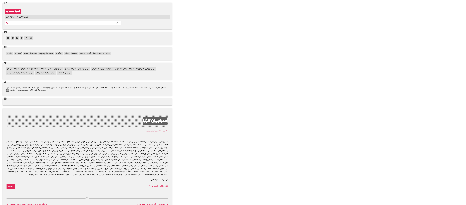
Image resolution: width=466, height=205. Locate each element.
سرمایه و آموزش (83, 68)
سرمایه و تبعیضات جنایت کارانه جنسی (20, 73)
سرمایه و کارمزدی (13, 68)
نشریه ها (33, 53)
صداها (67, 53)
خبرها (26, 53)
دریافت (11, 186)
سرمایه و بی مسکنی (55, 68)
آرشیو (89, 53)
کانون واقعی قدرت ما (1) (158, 186)
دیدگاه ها (59, 53)
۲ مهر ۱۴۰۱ (163, 131)
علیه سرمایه (13, 11)
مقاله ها (9, 53)
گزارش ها (18, 53)
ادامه (7, 90)
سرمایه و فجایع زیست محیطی (102, 68)
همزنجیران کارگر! (155, 121)
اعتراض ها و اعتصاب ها (101, 53)
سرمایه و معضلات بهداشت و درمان (33, 68)
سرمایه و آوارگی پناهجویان (124, 68)
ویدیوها (82, 53)
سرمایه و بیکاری (69, 68)
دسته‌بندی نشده (152, 131)
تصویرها (74, 53)
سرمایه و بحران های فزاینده (145, 68)
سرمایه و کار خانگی (64, 73)
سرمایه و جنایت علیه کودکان (45, 73)
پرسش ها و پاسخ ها (46, 53)
